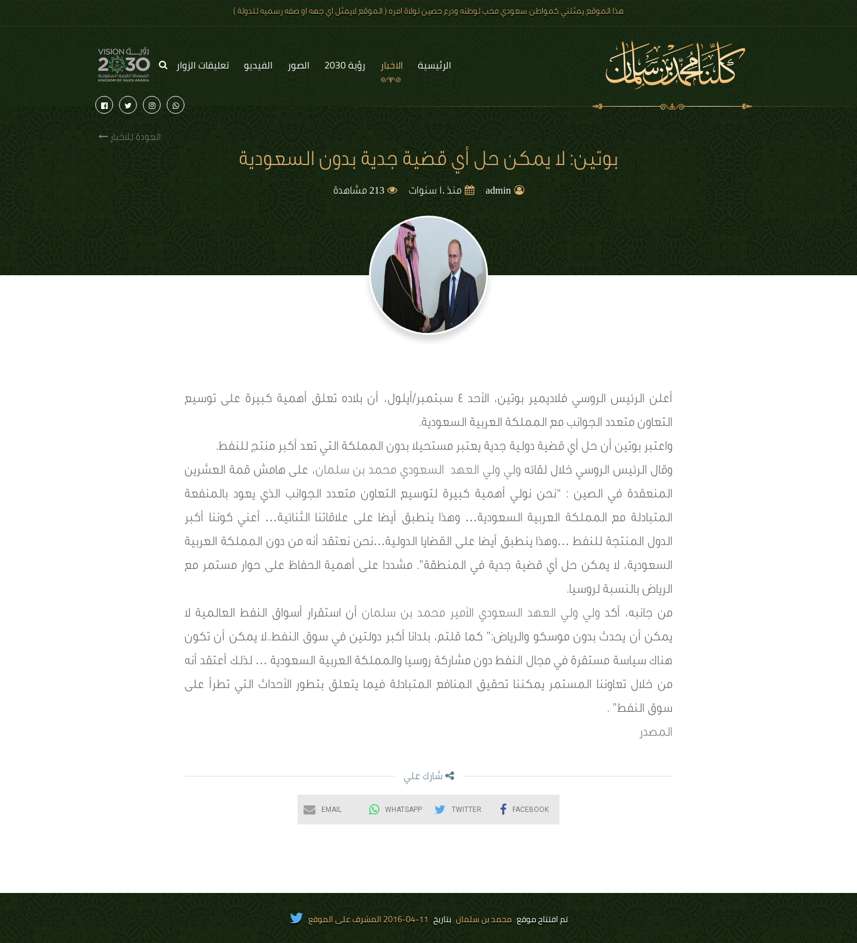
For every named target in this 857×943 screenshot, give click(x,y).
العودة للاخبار (129, 137)
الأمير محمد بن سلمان (418, 615)
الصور (298, 65)
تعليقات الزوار (202, 65)
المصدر (656, 734)
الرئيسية (434, 65)
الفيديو (258, 65)
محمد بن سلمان (355, 472)
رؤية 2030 (344, 65)
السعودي (422, 472)
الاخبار (391, 65)
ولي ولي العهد (486, 472)
